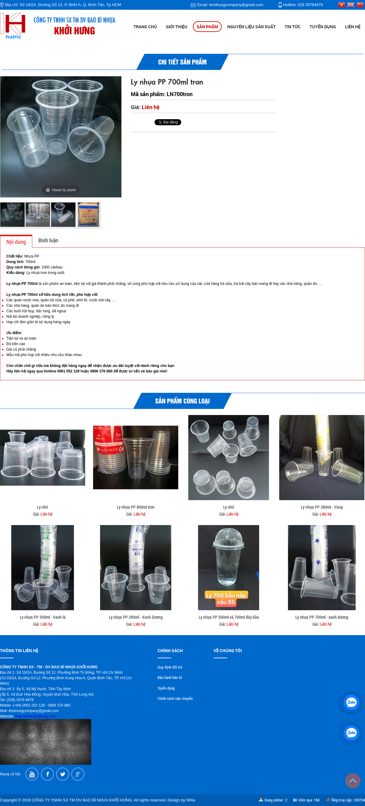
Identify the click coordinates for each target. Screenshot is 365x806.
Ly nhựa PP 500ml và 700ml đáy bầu (229, 617)
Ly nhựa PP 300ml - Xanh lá (43, 617)
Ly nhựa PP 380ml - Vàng (322, 507)
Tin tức (293, 26)
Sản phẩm (207, 26)
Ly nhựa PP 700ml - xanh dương (321, 617)
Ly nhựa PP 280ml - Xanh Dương (136, 617)
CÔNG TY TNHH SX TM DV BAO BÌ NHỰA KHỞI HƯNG (82, 800)
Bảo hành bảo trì (170, 677)
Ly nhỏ (42, 507)
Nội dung (16, 241)
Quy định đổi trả (170, 667)
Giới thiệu (176, 26)
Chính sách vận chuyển (175, 698)
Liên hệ (352, 26)
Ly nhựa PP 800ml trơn (136, 507)
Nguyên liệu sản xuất (251, 26)
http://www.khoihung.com (35, 716)
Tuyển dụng (323, 26)
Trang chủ (145, 26)
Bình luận (48, 240)
